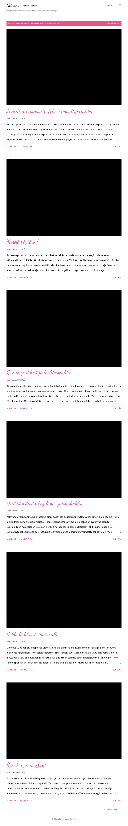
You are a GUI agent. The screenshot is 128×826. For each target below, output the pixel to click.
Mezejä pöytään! (22, 241)
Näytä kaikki (113, 23)
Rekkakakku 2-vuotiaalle (32, 634)
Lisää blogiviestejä (112, 810)
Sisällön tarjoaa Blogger (64, 819)
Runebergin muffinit (26, 765)
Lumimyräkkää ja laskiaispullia (38, 372)
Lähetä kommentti (27, 147)
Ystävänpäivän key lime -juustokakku (44, 503)
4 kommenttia (25, 670)
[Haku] (109, 5)
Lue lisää (117, 147)
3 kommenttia (25, 801)
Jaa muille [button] (11, 147)
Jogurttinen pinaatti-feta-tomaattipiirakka (49, 111)
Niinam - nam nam (22, 5)
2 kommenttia (25, 277)
